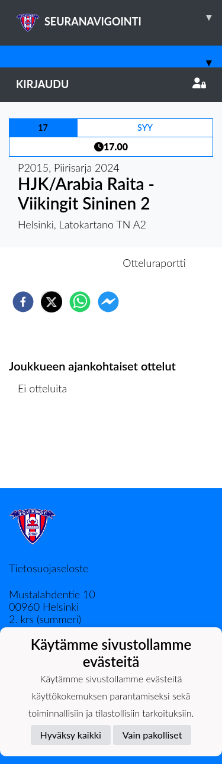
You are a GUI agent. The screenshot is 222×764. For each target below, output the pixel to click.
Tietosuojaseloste (48, 568)
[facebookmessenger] (108, 301)
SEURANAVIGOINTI (119, 17)
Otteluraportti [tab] (154, 262)
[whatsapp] (80, 301)
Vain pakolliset (152, 734)
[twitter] (51, 301)
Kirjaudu (111, 84)
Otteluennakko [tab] (70, 262)
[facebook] (23, 301)
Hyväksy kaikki (70, 734)
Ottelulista (47, 448)
